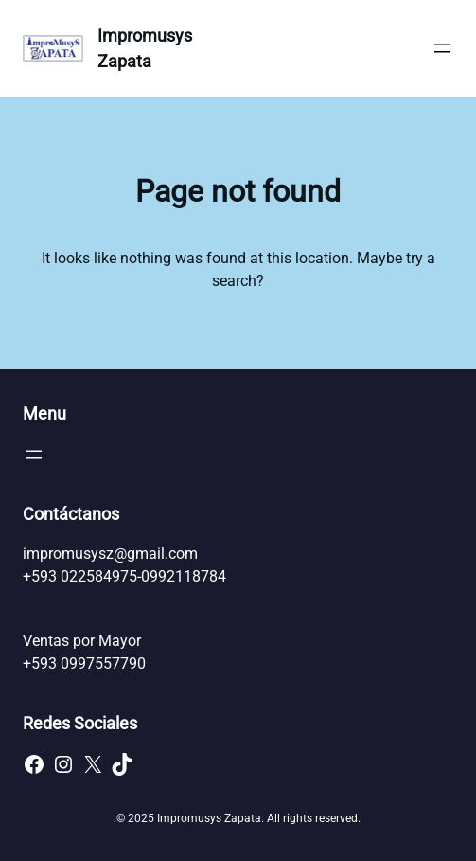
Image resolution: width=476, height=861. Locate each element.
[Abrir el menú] (442, 48)
